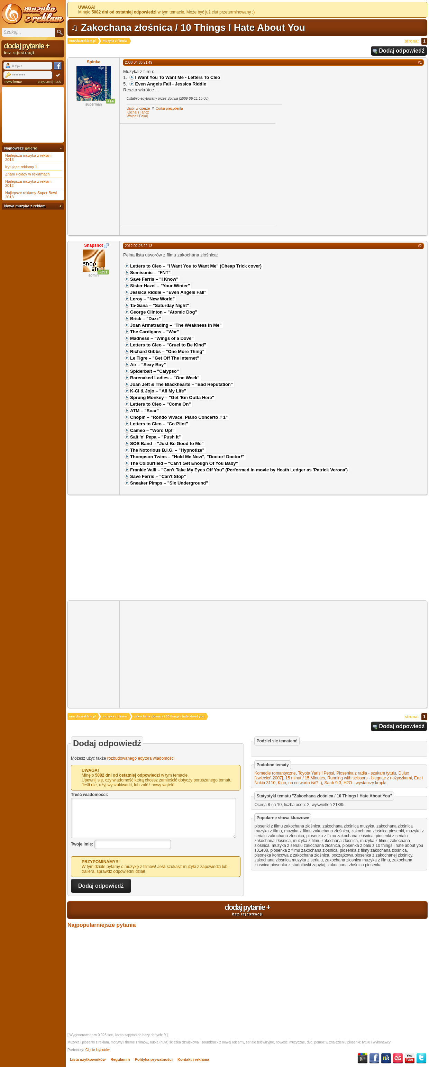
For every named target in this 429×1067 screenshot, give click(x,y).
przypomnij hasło (49, 81)
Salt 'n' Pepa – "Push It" (155, 437)
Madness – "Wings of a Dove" (161, 338)
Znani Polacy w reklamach (27, 174)
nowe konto (13, 81)
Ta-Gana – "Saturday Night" (159, 305)
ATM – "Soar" (144, 410)
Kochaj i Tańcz (138, 112)
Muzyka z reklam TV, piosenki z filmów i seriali (33, 13)
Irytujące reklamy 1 (21, 167)
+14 (110, 101)
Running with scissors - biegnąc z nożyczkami (369, 778)
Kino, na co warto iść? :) (300, 782)
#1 (420, 62)
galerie (31, 148)
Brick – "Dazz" (145, 318)
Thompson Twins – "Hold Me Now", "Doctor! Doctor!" (187, 456)
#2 (420, 246)
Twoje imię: (82, 844)
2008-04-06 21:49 (138, 62)
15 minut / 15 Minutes (305, 778)
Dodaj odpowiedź (402, 51)
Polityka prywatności (154, 1059)
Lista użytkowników (88, 1059)
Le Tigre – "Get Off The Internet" (164, 358)
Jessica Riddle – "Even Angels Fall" (168, 292)
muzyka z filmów (115, 41)
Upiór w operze (138, 108)
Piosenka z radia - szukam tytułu (366, 773)
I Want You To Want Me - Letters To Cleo (177, 77)
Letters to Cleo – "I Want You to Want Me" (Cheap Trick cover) (196, 266)
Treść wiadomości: (89, 794)
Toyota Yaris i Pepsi (316, 773)
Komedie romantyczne (274, 773)
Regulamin (120, 1059)
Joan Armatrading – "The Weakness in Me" (175, 325)
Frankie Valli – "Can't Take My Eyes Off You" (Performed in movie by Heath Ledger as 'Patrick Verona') (239, 469)
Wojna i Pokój (137, 116)
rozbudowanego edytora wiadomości (141, 758)
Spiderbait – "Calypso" (154, 371)
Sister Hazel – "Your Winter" (160, 285)
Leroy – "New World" (152, 298)
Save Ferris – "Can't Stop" (158, 476)
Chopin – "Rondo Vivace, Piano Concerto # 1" (179, 417)
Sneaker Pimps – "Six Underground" (169, 483)
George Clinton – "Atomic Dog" (163, 312)
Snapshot (93, 245)
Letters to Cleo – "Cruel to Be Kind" (168, 344)
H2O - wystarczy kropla (365, 782)
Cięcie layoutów (97, 1050)
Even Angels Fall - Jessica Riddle (170, 84)
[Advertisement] (178, 173)
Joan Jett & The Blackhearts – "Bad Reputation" (181, 384)
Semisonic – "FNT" (150, 272)
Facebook (374, 1058)
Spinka (93, 62)
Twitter (421, 1058)
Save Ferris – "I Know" (154, 279)
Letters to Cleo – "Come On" (160, 404)
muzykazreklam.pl (82, 41)
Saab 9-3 (333, 782)
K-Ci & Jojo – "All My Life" (158, 391)
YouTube (409, 1058)
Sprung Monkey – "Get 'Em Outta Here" (172, 397)
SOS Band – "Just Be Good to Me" (166, 443)
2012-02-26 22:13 (138, 246)
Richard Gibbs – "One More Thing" (167, 351)
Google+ (362, 1058)
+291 (103, 272)
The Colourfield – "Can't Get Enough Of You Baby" (184, 463)
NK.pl (386, 1058)
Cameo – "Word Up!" (152, 430)
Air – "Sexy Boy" (148, 364)
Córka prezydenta (169, 108)
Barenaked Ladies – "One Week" (165, 377)
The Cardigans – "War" (154, 331)
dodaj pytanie (247, 909)
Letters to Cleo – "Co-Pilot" (159, 423)
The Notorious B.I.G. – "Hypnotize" (167, 450)
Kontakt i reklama (193, 1059)
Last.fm (398, 1058)
